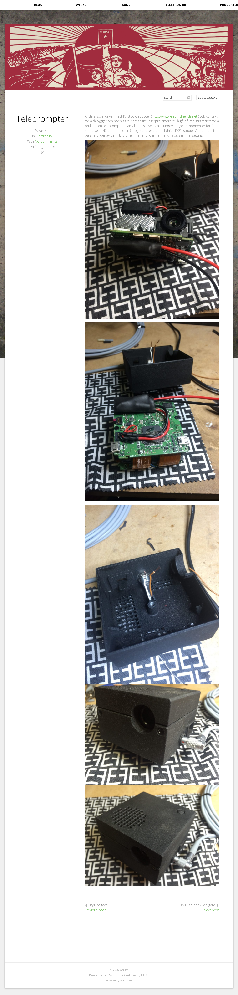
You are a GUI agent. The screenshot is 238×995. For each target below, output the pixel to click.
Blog (38, 5)
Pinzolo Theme (97, 975)
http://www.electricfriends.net (175, 116)
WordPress (126, 980)
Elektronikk (176, 5)
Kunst (127, 5)
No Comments (46, 141)
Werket (82, 5)
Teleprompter (42, 118)
